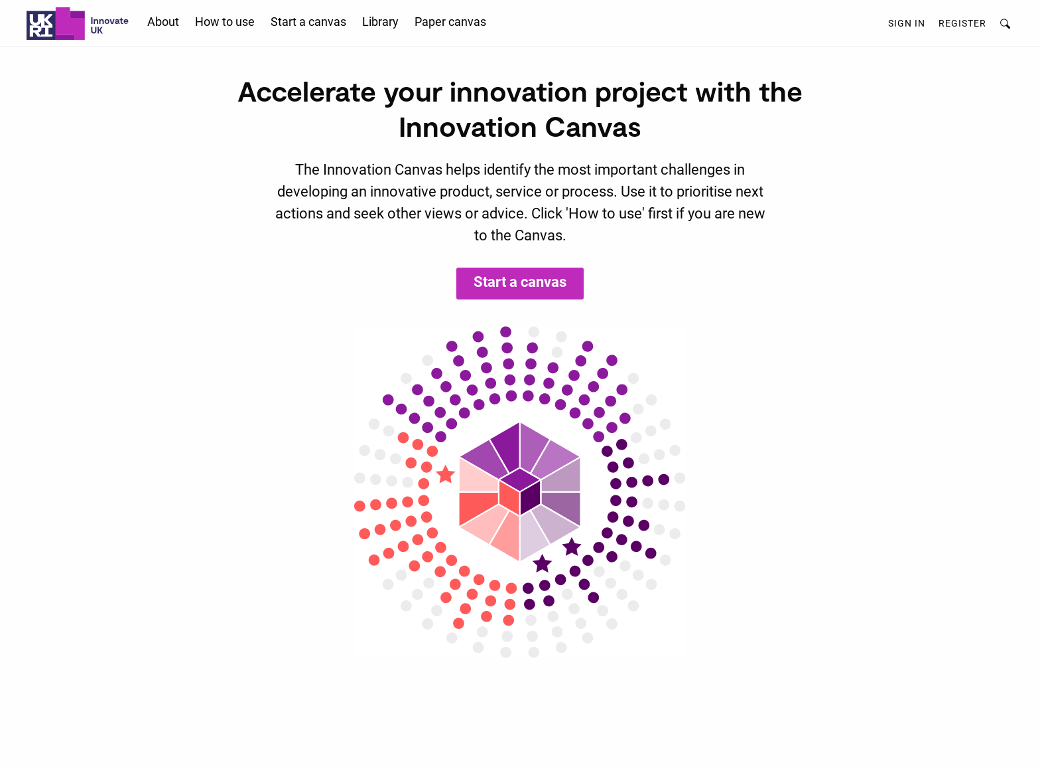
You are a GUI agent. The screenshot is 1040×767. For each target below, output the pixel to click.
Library (380, 22)
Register (962, 23)
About (163, 22)
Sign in (906, 23)
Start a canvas (308, 22)
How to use (225, 22)
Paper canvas (450, 22)
